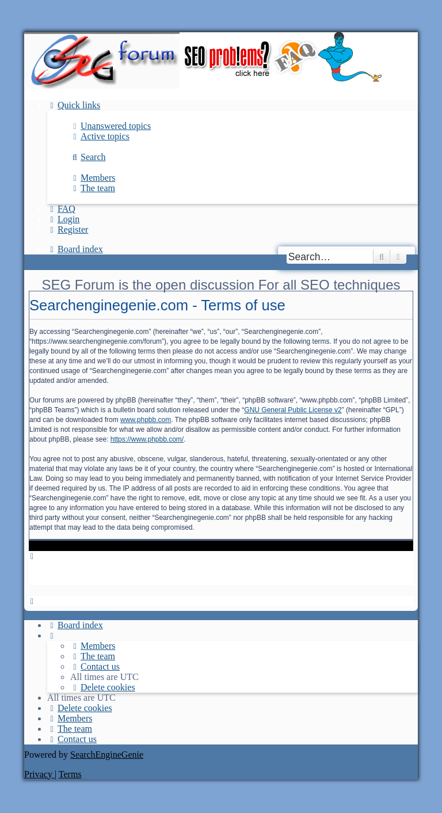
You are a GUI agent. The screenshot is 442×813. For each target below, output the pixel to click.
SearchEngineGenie (106, 754)
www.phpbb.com (145, 420)
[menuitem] (110, 126)
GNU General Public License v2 (292, 410)
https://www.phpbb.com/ (147, 439)
